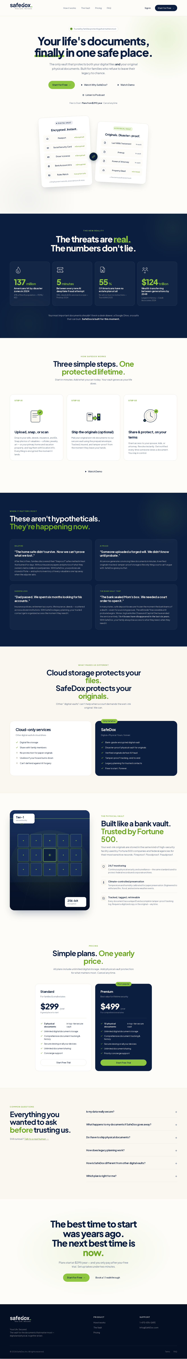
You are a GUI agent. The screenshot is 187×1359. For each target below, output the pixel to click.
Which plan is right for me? (101, 1176)
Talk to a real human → (36, 1139)
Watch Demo (126, 84)
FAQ (109, 8)
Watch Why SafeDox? (94, 84)
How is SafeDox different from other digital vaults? (115, 1163)
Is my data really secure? (100, 1111)
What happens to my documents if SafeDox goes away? (118, 1124)
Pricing (98, 8)
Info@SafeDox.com (149, 1327)
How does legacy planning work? (105, 1150)
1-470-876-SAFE (148, 1322)
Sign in (148, 8)
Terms (167, 1352)
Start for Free (166, 8)
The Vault (85, 8)
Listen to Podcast (93, 94)
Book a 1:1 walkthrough (107, 1277)
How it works (69, 8)
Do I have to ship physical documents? (108, 1137)
